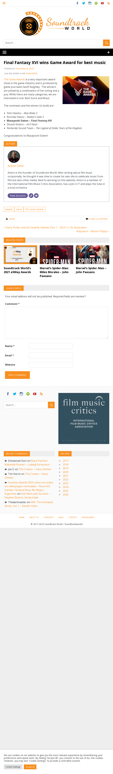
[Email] (36, 195)
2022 (65, 479)
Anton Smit (16, 166)
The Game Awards (14, 79)
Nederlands (31, 73)
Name (10, 346)
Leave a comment (98, 218)
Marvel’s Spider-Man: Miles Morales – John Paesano (54, 272)
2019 (65, 468)
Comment (12, 304)
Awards (9, 209)
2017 (65, 460)
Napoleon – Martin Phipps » (92, 231)
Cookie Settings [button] (13, 766)
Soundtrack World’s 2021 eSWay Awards (17, 270)
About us (34, 517)
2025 (65, 490)
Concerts (49, 517)
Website (10, 365)
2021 (65, 475)
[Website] (31, 195)
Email (9, 355)
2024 (65, 487)
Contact (72, 517)
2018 (65, 464)
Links (61, 517)
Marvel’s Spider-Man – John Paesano (91, 270)
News (12, 218)
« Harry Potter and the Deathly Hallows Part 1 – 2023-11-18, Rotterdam (45, 227)
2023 (65, 483)
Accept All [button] (30, 766)
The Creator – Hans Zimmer (35, 469)
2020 (65, 472)
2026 (65, 494)
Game (19, 209)
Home (22, 517)
